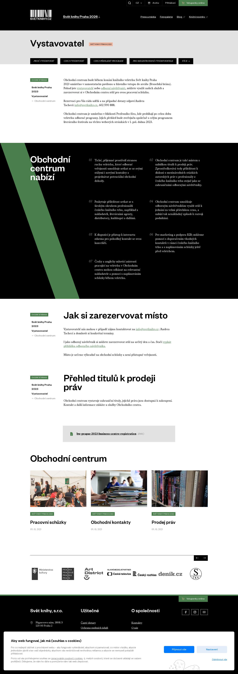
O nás (134, 628)
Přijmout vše (179, 649)
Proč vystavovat (44, 61)
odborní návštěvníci (113, 88)
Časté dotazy (88, 623)
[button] (81, 17)
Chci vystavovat (74, 61)
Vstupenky (193, 599)
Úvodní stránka (39, 80)
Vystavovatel (40, 96)
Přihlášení (170, 3)
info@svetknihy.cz (86, 105)
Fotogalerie (166, 17)
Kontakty (136, 623)
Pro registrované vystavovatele (153, 61)
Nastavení (212, 649)
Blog (181, 17)
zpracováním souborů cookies (67, 658)
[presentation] (197, 558)
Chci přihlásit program (108, 61)
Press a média (148, 17)
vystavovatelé (85, 88)
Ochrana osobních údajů (94, 628)
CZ (137, 3)
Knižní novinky (198, 17)
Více (186, 61)
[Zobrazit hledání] (129, 3)
